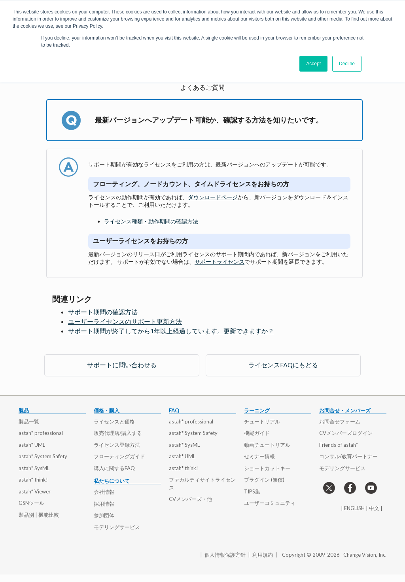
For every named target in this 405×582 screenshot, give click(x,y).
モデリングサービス (117, 527)
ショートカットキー (267, 468)
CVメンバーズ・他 (190, 499)
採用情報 (104, 504)
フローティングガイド (119, 456)
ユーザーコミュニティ (269, 503)
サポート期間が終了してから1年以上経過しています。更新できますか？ (171, 330)
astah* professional (41, 433)
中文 (374, 508)
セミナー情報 (259, 456)
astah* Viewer (35, 491)
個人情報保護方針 (225, 555)
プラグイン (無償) (264, 479)
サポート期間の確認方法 (103, 312)
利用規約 (262, 555)
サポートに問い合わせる (122, 364)
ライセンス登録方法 (117, 445)
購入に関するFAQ (114, 468)
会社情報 (104, 492)
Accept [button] (313, 63)
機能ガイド (257, 433)
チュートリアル (262, 421)
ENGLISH (354, 508)
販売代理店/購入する (118, 433)
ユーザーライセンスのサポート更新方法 (125, 321)
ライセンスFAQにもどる (283, 364)
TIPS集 (252, 491)
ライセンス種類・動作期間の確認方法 (151, 221)
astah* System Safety (43, 456)
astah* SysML (34, 468)
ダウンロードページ (213, 197)
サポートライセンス (219, 261)
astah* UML (32, 445)
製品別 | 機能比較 (39, 515)
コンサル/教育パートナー (348, 456)
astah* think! (33, 479)
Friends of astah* (338, 445)
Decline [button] (347, 63)
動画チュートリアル (267, 445)
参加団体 (104, 515)
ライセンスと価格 (114, 421)
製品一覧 (29, 421)
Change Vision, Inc (364, 555)
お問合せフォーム (339, 421)
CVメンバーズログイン (346, 433)
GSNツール (31, 503)
